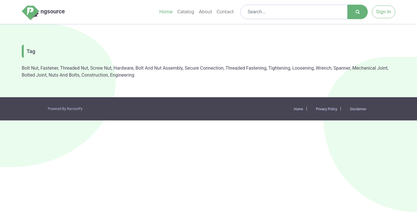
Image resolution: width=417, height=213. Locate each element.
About (205, 12)
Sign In (383, 12)
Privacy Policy (326, 109)
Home (166, 12)
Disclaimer (358, 109)
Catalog (185, 12)
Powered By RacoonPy (65, 109)
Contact (225, 12)
